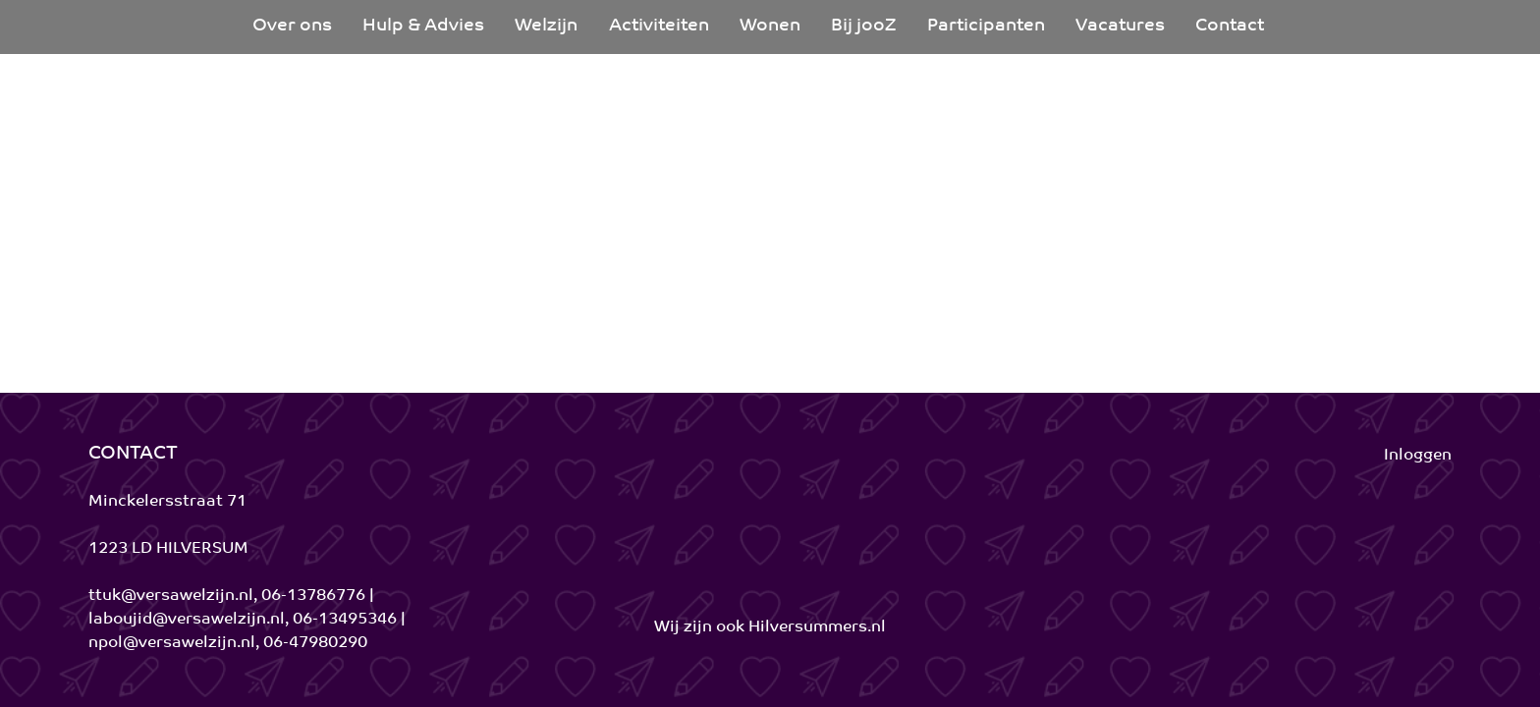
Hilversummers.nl (817, 627)
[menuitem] (292, 27)
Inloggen (1418, 455)
